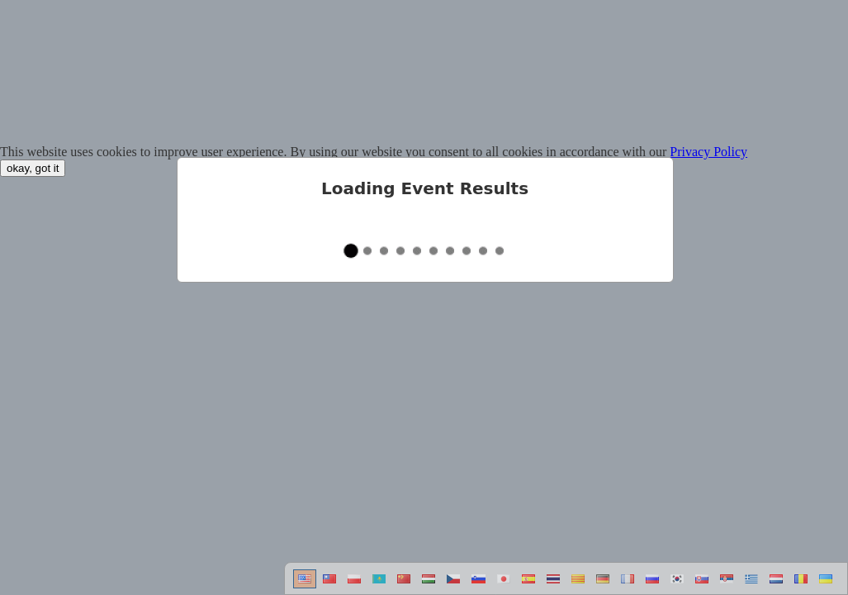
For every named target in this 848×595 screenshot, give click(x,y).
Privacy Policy (708, 152)
